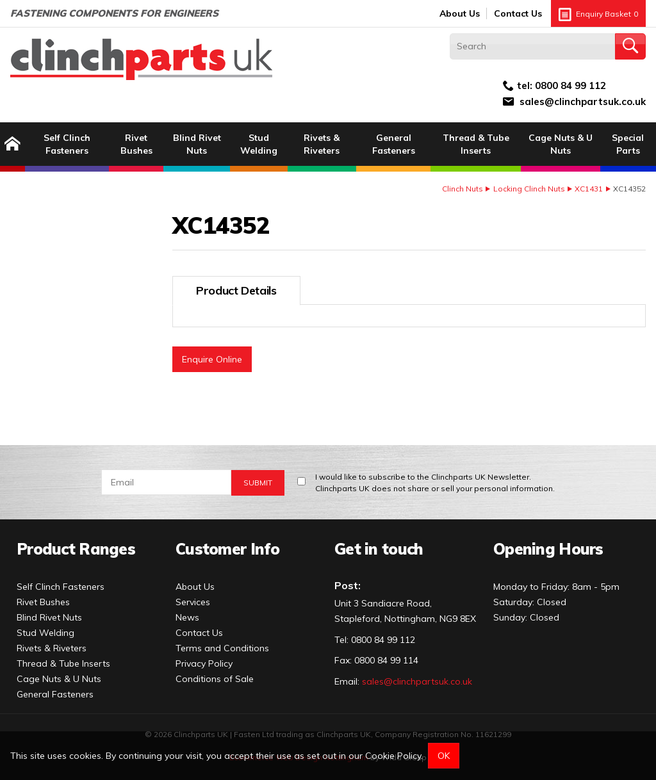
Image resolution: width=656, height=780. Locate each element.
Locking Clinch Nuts (529, 188)
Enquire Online (212, 359)
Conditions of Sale (215, 679)
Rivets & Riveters (322, 144)
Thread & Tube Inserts (476, 144)
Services (193, 602)
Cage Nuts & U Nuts (561, 144)
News (187, 617)
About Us (459, 13)
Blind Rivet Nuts (197, 144)
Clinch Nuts (462, 188)
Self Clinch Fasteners (67, 144)
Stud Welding (258, 144)
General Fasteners (393, 144)
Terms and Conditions (222, 648)
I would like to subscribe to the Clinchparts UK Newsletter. (435, 483)
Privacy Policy (204, 663)
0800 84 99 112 (570, 85)
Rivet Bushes (136, 144)
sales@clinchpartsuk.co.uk (583, 101)
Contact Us (518, 13)
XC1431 (589, 188)
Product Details (236, 290)
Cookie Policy (393, 755)
